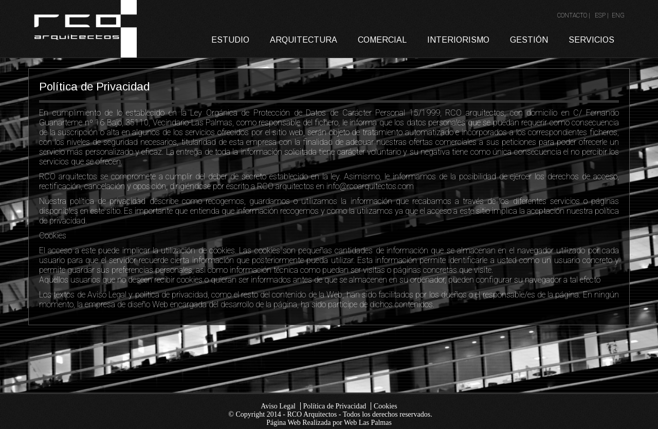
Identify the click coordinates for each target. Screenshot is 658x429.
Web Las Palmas (368, 422)
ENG (618, 15)
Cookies (385, 406)
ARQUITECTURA (303, 39)
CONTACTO (572, 15)
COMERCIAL (382, 39)
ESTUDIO (230, 39)
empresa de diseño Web (127, 304)
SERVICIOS (591, 39)
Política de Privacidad (335, 406)
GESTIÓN (529, 39)
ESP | (602, 15)
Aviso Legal (278, 406)
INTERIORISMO (458, 39)
